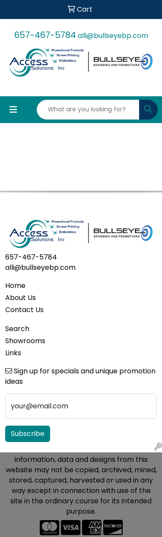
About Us (20, 298)
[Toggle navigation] (13, 110)
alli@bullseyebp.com (113, 36)
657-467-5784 (45, 35)
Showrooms (25, 341)
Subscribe (27, 434)
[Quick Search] (88, 110)
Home (15, 286)
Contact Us (24, 310)
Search (17, 329)
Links (13, 353)
